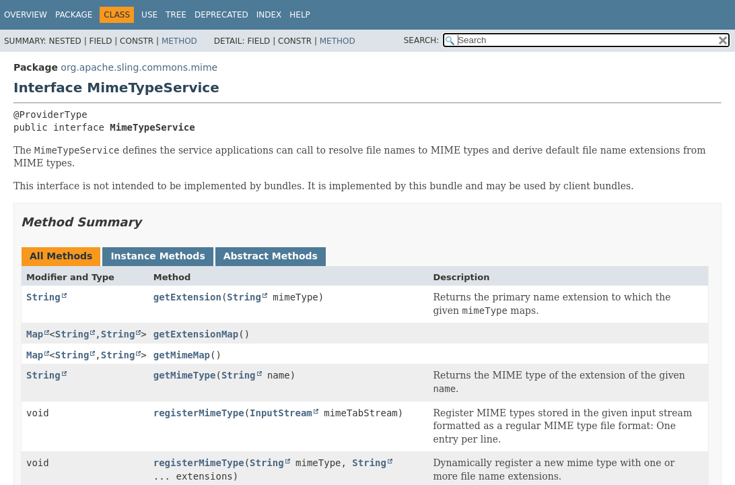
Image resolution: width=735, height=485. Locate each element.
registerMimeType (198, 413)
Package (73, 15)
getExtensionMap (195, 334)
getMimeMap (181, 355)
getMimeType (184, 375)
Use (149, 15)
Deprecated (221, 15)
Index (269, 15)
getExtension (187, 297)
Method (179, 41)
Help (299, 15)
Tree (176, 15)
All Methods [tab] (61, 256)
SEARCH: (422, 40)
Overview (25, 15)
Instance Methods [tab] (157, 256)
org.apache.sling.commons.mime (139, 67)
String (43, 297)
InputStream (281, 413)
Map (34, 334)
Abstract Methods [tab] (270, 256)
